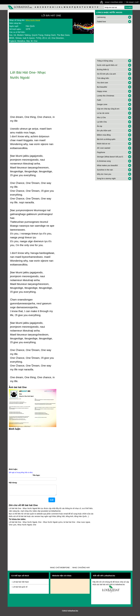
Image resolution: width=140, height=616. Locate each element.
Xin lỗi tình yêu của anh (106, 74)
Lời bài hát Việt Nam (21, 584)
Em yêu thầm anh (104, 131)
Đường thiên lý (103, 70)
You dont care (102, 83)
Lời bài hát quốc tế (20, 589)
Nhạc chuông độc (114, 2)
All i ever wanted (103, 148)
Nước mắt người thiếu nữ (107, 65)
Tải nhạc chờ (132, 2)
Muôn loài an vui (103, 144)
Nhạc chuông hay (81, 570)
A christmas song (104, 161)
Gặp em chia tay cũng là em (108, 109)
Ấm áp (99, 126)
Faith (99, 100)
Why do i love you (104, 174)
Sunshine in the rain (105, 170)
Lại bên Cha (102, 122)
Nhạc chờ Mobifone (60, 570)
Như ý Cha (101, 117)
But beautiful (102, 87)
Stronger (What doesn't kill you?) (110, 157)
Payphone (101, 152)
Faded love (101, 22)
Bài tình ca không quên (106, 139)
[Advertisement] (33, 448)
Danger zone (102, 104)
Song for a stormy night (106, 179)
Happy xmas (102, 91)
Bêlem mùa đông (104, 135)
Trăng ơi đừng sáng (105, 61)
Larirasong (101, 17)
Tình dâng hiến (103, 78)
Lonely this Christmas (105, 96)
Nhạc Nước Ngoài (33, 20)
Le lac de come (103, 113)
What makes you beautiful (107, 165)
